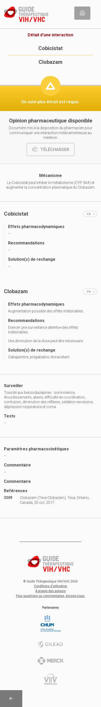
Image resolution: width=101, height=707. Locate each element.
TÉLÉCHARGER (50, 149)
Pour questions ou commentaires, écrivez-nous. (50, 596)
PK (91, 214)
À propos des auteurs (50, 591)
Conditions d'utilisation (50, 586)
